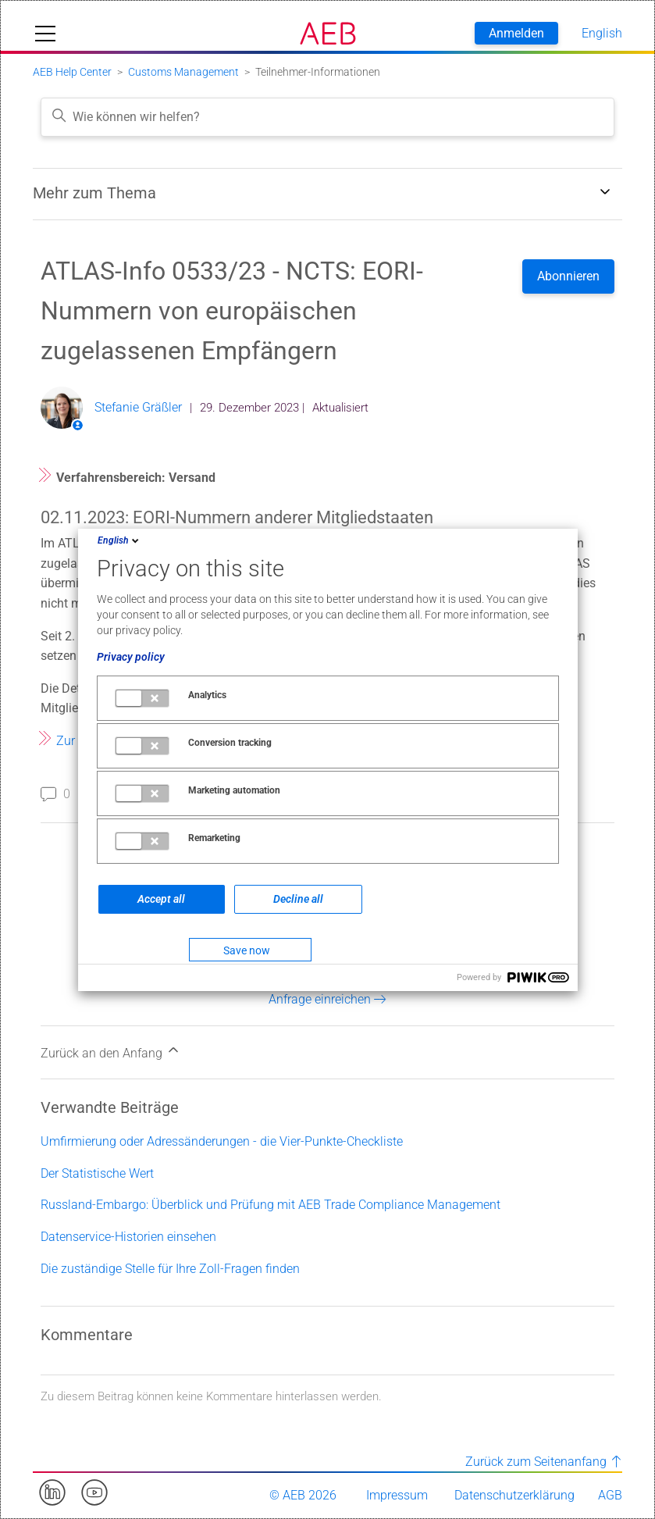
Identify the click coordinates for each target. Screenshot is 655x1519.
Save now (246, 950)
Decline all (298, 899)
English (119, 540)
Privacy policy (131, 657)
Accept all (161, 899)
